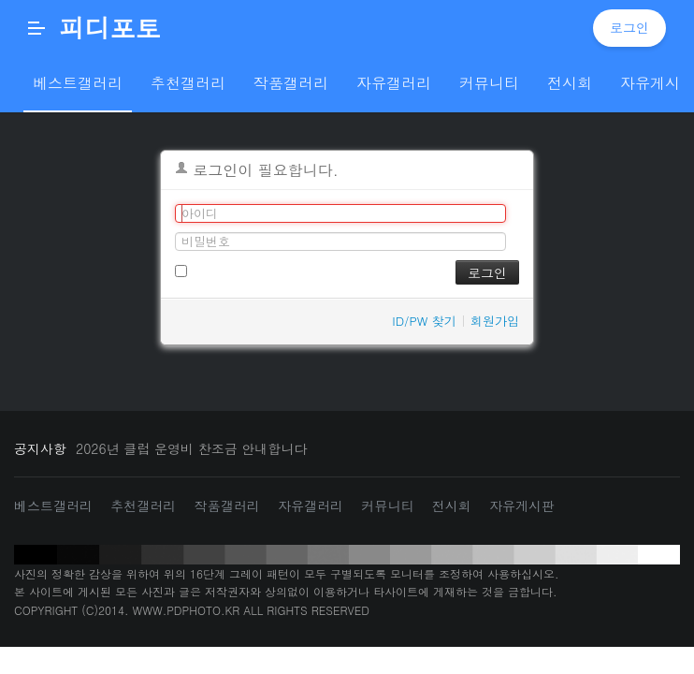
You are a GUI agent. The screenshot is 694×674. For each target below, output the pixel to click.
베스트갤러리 (53, 505)
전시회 (451, 505)
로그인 (629, 27)
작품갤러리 (227, 505)
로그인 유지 (215, 269)
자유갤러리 (310, 505)
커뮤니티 (387, 505)
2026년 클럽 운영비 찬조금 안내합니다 (191, 448)
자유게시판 (522, 505)
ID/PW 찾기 (424, 321)
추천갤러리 (143, 505)
